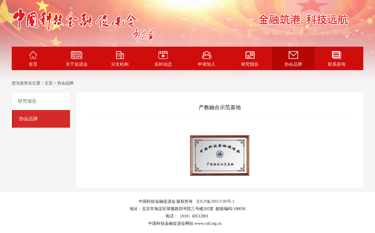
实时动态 (163, 59)
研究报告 (250, 59)
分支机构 (120, 59)
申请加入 (206, 59)
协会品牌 (293, 59)
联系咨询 (336, 59)
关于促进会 (77, 59)
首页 (33, 59)
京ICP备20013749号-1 (215, 201)
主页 (49, 83)
